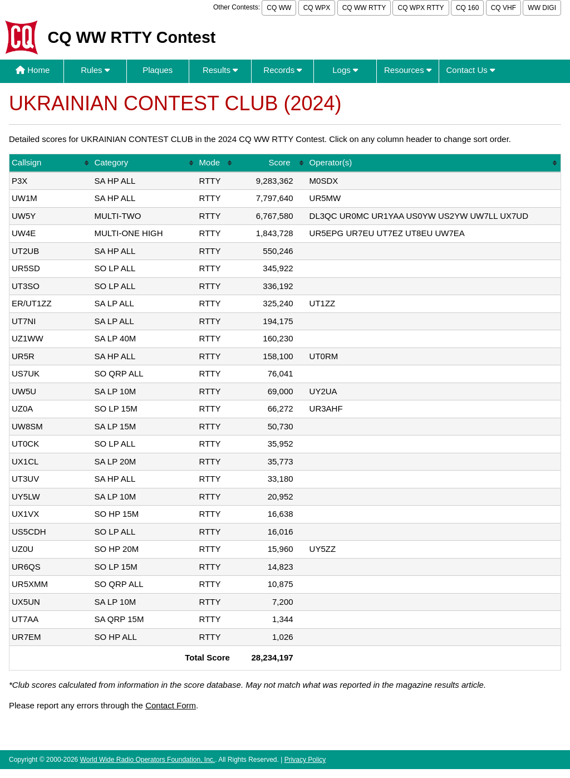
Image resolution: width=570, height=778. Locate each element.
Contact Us (470, 70)
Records (282, 70)
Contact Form (170, 705)
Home (33, 70)
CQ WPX (317, 8)
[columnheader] (50, 163)
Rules (95, 70)
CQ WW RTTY (364, 8)
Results (220, 70)
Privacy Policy (305, 760)
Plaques (157, 70)
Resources (407, 70)
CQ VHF (503, 8)
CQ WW (279, 8)
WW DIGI (542, 8)
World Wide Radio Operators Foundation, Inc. (147, 760)
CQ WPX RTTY (420, 8)
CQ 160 (467, 8)
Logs (345, 70)
